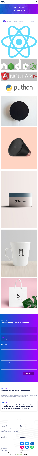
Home (15, 7)
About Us (21, 428)
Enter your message (7, 359)
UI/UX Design (3, 444)
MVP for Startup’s (4, 439)
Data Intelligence (4, 450)
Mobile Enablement (4, 448)
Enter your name (6, 344)
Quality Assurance (4, 446)
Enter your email (6, 351)
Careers (21, 430)
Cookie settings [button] (19, 454)
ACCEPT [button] (25, 454)
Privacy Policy (22, 432)
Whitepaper (5, 402)
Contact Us (22, 439)
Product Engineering (5, 442)
